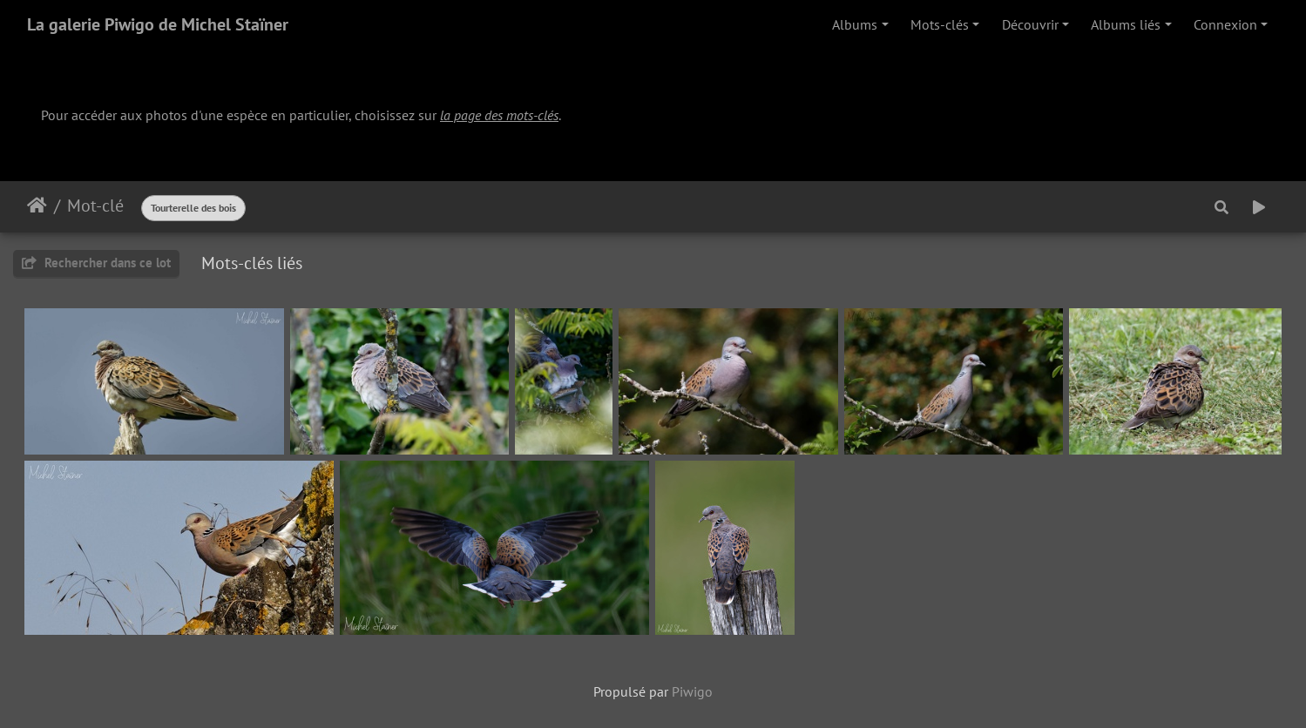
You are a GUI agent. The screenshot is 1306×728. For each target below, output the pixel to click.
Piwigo (692, 691)
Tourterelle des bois (193, 207)
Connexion (1225, 24)
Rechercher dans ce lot (96, 262)
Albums (854, 24)
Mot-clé (95, 205)
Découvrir (1030, 24)
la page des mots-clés (499, 115)
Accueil (37, 205)
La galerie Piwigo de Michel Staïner (157, 24)
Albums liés (1126, 24)
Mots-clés (939, 24)
